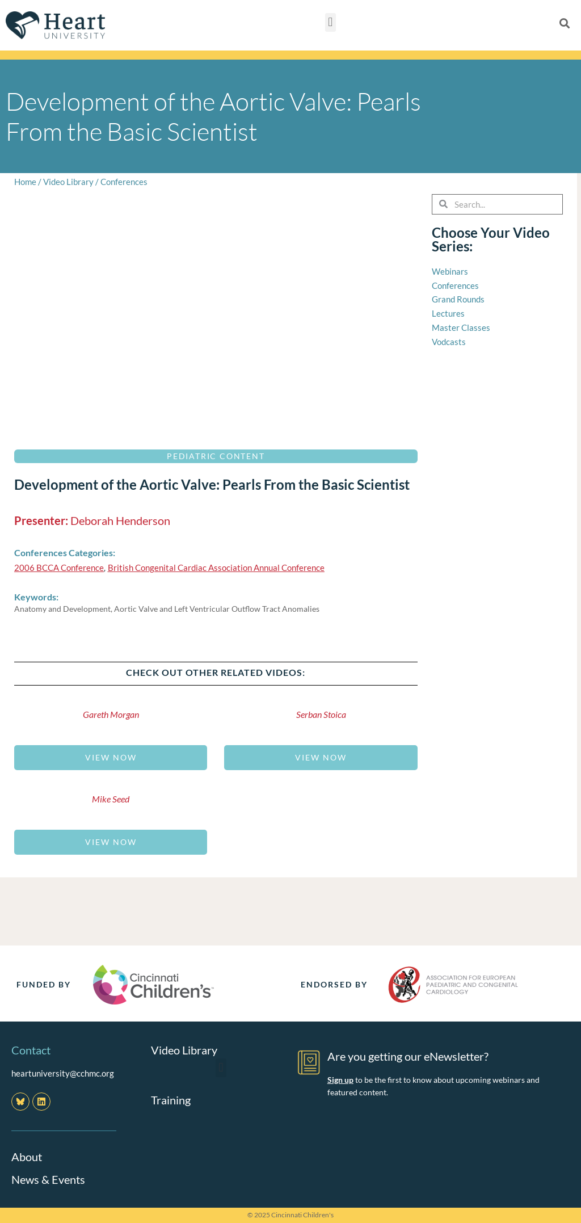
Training (171, 1100)
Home (25, 181)
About (26, 1156)
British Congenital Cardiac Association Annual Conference (216, 567)
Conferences (124, 181)
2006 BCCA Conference (59, 567)
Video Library (68, 181)
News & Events (48, 1179)
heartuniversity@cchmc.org (62, 1073)
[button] (330, 22)
